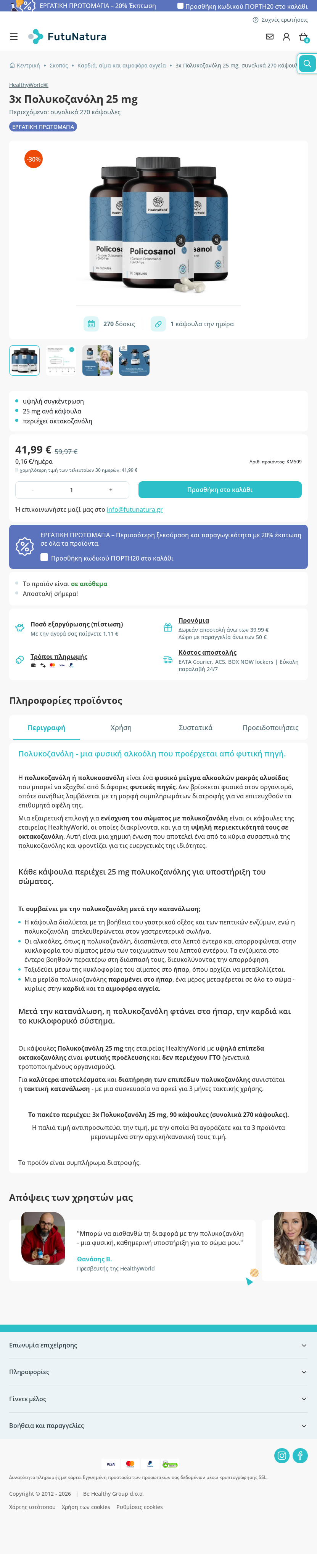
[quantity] (72, 490)
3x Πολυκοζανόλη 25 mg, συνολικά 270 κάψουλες (239, 65)
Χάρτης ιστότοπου (32, 1507)
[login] (286, 36)
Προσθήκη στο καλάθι (220, 489)
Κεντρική (24, 65)
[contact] (269, 36)
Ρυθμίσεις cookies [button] (139, 1507)
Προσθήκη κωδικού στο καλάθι (246, 6)
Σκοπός (59, 65)
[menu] (15, 36)
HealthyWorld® (28, 84)
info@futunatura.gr (135, 509)
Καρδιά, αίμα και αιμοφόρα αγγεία (121, 65)
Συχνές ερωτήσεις (280, 19)
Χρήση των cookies (86, 1507)
